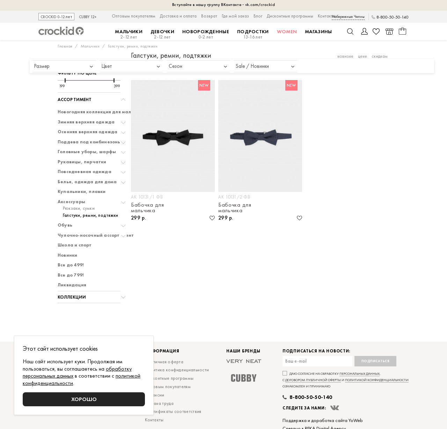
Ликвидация (72, 285)
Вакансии (154, 395)
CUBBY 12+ (88, 17)
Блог (258, 16)
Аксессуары (71, 201)
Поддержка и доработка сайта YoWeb (323, 420)
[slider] (65, 80)
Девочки (162, 34)
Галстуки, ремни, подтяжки (90, 215)
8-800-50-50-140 (392, 17)
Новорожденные (205, 34)
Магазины (318, 31)
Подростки (253, 34)
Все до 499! (71, 265)
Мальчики (128, 34)
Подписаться (375, 361)
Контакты (327, 16)
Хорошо (84, 399)
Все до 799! (71, 275)
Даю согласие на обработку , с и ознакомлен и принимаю (346, 379)
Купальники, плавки (82, 191)
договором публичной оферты (313, 380)
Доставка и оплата (178, 16)
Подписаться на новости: (316, 351)
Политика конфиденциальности (177, 370)
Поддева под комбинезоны (90, 142)
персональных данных (359, 373)
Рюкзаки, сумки (79, 208)
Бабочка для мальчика (147, 207)
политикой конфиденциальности (377, 380)
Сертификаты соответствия (173, 411)
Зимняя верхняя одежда (86, 122)
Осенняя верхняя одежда (87, 131)
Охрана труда (159, 403)
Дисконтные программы (290, 16)
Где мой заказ (235, 16)
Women (287, 31)
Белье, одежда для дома (87, 181)
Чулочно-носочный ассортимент (96, 235)
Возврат (209, 16)
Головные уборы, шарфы (87, 151)
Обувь (65, 225)
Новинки (67, 255)
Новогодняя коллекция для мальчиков (102, 111)
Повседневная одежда (84, 171)
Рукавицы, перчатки (82, 161)
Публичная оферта (164, 362)
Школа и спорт (75, 245)
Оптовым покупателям (133, 16)
